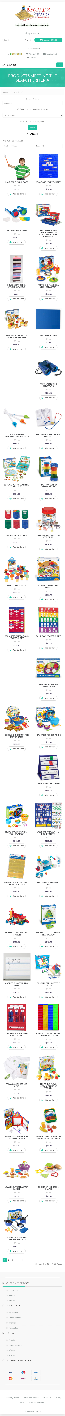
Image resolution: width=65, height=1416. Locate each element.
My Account (32, 33)
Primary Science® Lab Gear (16, 1085)
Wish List (12, 1323)
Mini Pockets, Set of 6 (16, 535)
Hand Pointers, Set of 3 (16, 182)
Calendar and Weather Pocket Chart (48, 833)
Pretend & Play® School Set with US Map (16, 1137)
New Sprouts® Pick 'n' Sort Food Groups (16, 336)
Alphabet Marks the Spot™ (48, 587)
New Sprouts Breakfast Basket (17, 1188)
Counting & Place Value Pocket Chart (17, 1034)
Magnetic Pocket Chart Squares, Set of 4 (16, 883)
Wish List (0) (32, 54)
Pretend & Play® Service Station (17, 934)
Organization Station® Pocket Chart (16, 637)
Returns (12, 1295)
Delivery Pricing (12, 1397)
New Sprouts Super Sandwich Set (48, 685)
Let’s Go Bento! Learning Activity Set (16, 486)
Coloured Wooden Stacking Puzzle (16, 286)
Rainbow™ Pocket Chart (48, 636)
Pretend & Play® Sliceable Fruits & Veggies (48, 1086)
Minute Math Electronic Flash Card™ (48, 934)
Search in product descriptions (32, 109)
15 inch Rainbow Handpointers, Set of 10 (17, 435)
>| (22, 1260)
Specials (12, 1355)
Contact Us (13, 1290)
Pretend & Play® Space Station (48, 883)
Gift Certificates (15, 1345)
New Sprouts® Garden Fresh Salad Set (16, 833)
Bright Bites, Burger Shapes (48, 1188)
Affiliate (12, 1350)
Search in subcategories (32, 121)
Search (16, 92)
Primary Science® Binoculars (48, 385)
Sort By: (6, 146)
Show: (38, 146)
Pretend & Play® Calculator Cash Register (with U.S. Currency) (48, 233)
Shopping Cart (50, 54)
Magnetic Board (48, 335)
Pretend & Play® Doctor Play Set (48, 435)
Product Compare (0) (13, 141)
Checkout (32, 57)
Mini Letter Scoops (16, 586)
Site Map (12, 1300)
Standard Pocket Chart (48, 182)
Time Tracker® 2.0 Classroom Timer (48, 486)
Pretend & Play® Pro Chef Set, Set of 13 (16, 1238)
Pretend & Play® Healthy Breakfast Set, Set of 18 (48, 1137)
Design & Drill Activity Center (48, 984)
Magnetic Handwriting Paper (17, 984)
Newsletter (13, 1328)
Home (6, 92)
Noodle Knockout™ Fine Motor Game (16, 736)
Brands (12, 1340)
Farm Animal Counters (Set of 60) (48, 536)
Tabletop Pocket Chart (48, 783)
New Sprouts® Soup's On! (48, 735)
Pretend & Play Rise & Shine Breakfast (48, 286)
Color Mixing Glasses (16, 230)
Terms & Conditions (36, 1402)
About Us (47, 1397)
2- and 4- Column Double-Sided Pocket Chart (48, 1034)
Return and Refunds (31, 1397)
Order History (15, 1317)
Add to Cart (16, 194)
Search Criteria (32, 99)
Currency (34, 48)
